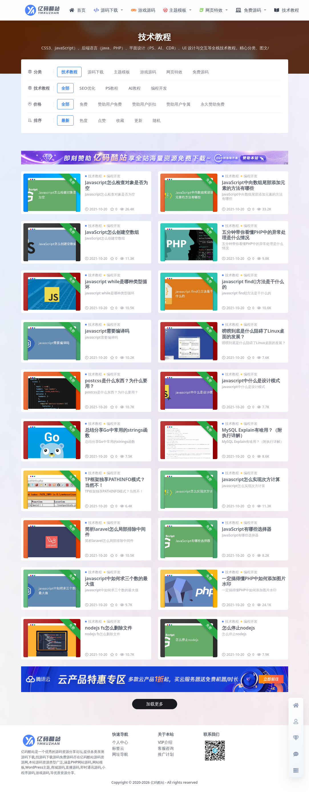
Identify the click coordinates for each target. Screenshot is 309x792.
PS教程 (112, 88)
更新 (138, 120)
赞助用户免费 (110, 104)
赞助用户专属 (178, 104)
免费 (84, 104)
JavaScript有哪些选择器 (246, 529)
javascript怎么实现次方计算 (251, 479)
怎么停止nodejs (238, 628)
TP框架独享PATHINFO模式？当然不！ (115, 482)
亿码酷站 (157, 782)
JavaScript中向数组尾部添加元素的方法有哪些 (253, 185)
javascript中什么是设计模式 (251, 380)
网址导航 (120, 754)
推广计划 (166, 754)
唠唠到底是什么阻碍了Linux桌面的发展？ (253, 333)
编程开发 (159, 88)
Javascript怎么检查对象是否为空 (116, 185)
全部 (65, 88)
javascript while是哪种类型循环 (116, 284)
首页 (77, 10)
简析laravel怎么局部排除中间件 (115, 532)
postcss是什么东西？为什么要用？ (116, 383)
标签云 (118, 748)
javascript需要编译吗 (107, 331)
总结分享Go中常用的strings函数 (116, 433)
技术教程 (286, 10)
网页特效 (211, 10)
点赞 (102, 120)
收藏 (120, 120)
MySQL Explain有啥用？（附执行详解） (252, 433)
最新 (65, 120)
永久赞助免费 (213, 104)
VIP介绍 (165, 742)
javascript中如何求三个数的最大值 (116, 581)
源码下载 (106, 10)
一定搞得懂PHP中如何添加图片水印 (254, 581)
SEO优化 (87, 88)
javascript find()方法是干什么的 (253, 284)
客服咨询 (166, 748)
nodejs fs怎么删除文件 (108, 628)
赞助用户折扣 (144, 104)
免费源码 (248, 10)
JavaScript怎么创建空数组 (112, 232)
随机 (157, 120)
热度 (84, 120)
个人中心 (120, 742)
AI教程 (134, 88)
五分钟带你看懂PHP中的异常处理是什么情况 (254, 235)
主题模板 (174, 10)
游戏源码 (143, 10)
